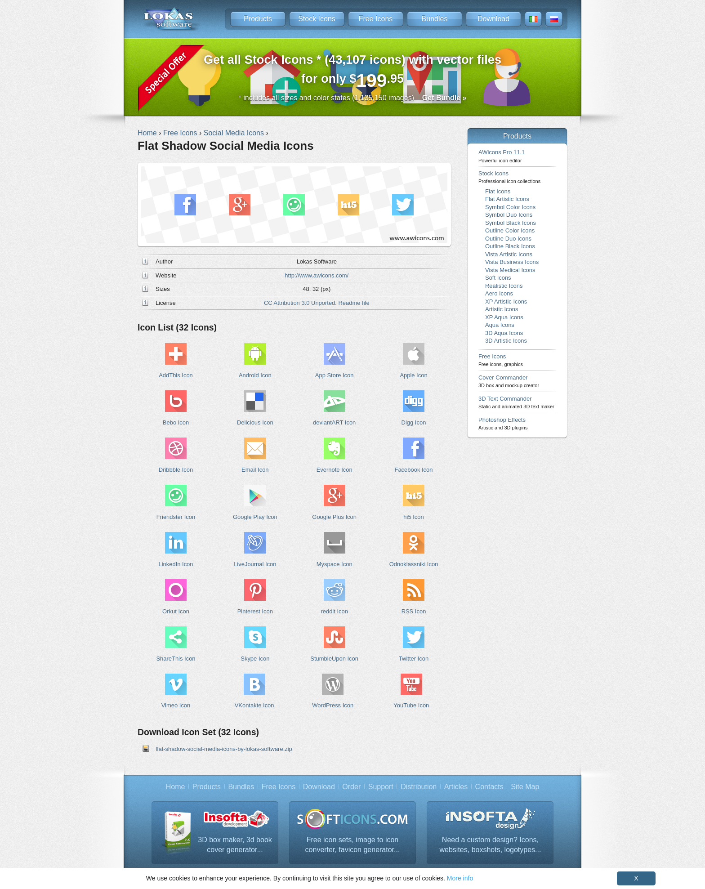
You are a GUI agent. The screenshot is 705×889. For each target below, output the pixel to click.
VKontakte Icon (254, 705)
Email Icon (254, 469)
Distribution (419, 787)
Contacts (489, 787)
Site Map (525, 787)
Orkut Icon (175, 611)
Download (493, 18)
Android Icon (255, 375)
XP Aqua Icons (504, 317)
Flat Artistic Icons (507, 199)
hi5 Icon (413, 517)
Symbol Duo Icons (508, 214)
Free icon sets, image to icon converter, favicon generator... (352, 844)
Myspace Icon (334, 564)
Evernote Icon (334, 469)
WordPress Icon (332, 705)
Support (380, 787)
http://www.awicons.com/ (316, 275)
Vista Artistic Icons (508, 254)
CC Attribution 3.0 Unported (299, 302)
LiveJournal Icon (255, 564)
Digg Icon (414, 422)
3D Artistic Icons (506, 340)
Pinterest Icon (255, 611)
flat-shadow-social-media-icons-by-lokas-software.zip (224, 749)
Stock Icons (316, 18)
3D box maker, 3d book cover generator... (235, 844)
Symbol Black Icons (510, 222)
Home (175, 787)
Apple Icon (413, 375)
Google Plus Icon (334, 517)
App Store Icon (334, 375)
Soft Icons (498, 277)
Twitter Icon (413, 658)
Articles (456, 787)
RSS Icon (414, 611)
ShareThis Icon (175, 658)
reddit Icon (334, 611)
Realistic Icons (504, 285)
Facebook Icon (414, 469)
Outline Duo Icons (508, 238)
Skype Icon (255, 658)
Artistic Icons (501, 309)
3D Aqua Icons (504, 333)
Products (258, 18)
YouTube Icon (411, 705)
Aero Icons (499, 293)
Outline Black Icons (510, 246)
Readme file (354, 302)
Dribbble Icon (176, 469)
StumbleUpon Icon (334, 658)
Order (351, 787)
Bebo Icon (176, 422)
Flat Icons (497, 191)
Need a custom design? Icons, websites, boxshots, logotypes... (490, 844)
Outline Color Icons (510, 230)
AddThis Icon (176, 375)
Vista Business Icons (512, 262)
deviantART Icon (334, 422)
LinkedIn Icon (175, 564)
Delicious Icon (255, 422)
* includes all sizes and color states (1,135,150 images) (353, 98)
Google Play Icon (255, 517)
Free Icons (376, 18)
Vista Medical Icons (510, 270)
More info (460, 878)
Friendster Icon (175, 517)
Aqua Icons (499, 325)
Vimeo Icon (176, 705)
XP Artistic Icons (506, 301)
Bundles (435, 18)
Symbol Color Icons (510, 207)
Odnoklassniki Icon (413, 564)
